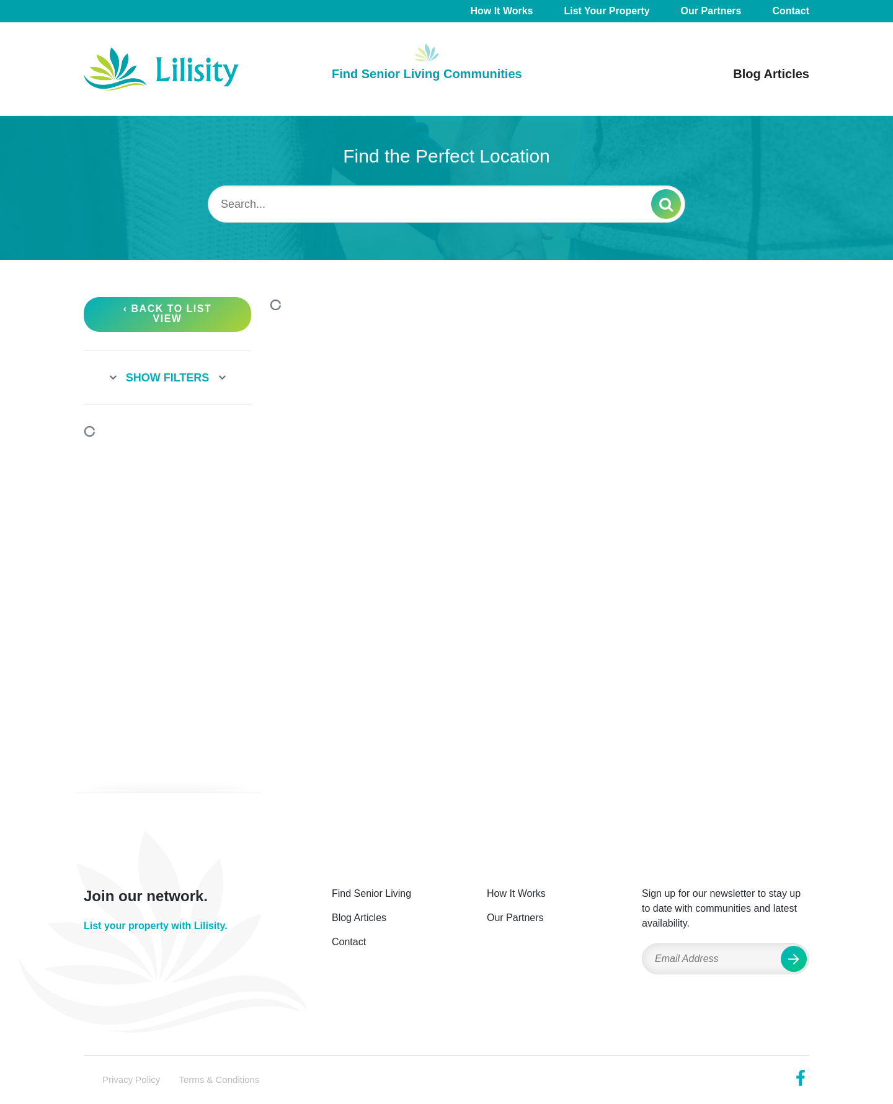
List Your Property (607, 11)
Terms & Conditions (219, 1079)
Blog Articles (771, 74)
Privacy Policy (131, 1079)
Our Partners (711, 11)
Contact (790, 11)
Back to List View (171, 313)
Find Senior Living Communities (427, 74)
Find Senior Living (371, 893)
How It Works (501, 11)
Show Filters (168, 378)
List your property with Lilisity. (156, 925)
